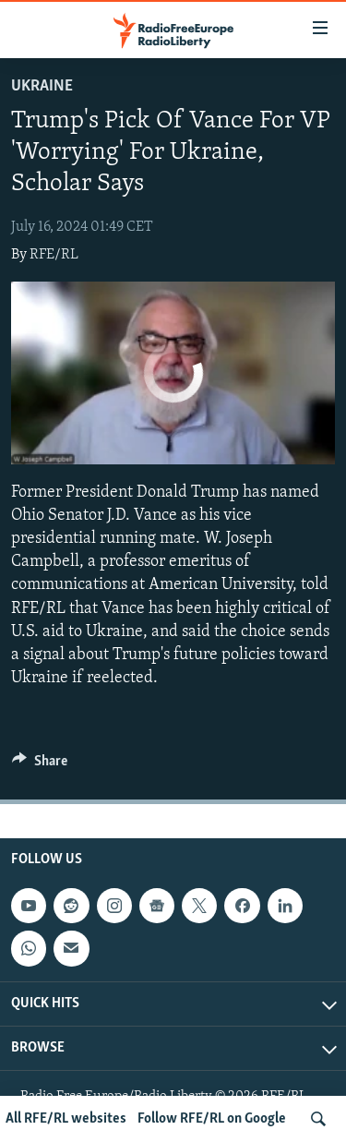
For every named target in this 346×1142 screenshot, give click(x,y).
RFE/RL (54, 254)
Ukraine (42, 86)
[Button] (39, 765)
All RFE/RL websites (66, 1119)
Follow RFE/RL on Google (211, 1119)
